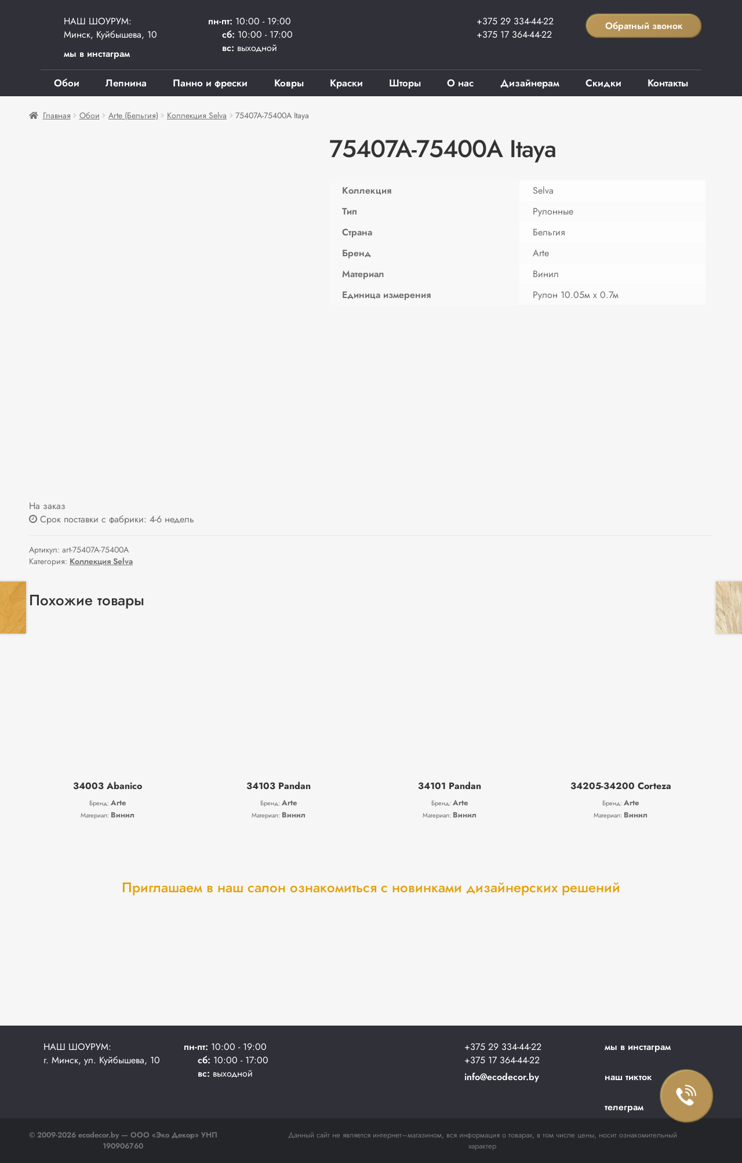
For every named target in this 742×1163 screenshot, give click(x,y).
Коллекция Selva (197, 115)
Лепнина (126, 83)
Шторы (405, 83)
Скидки (603, 83)
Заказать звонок (687, 1096)
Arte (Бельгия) (133, 115)
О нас (460, 83)
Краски (346, 83)
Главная (57, 115)
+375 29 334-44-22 (515, 21)
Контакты (668, 83)
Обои (66, 83)
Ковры (289, 83)
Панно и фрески (210, 83)
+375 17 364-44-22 (514, 34)
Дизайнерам (529, 83)
